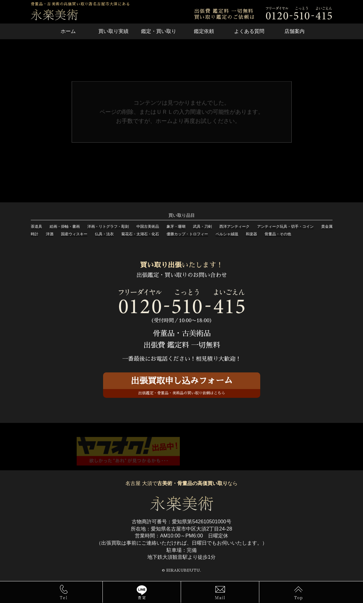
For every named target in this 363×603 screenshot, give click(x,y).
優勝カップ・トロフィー (187, 234)
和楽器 (251, 234)
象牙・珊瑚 (176, 226)
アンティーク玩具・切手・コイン (285, 226)
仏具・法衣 (104, 234)
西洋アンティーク (234, 226)
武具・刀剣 (202, 226)
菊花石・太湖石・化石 (140, 234)
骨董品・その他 (278, 234)
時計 (34, 234)
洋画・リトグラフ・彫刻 (108, 226)
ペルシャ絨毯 (227, 234)
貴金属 (327, 226)
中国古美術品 (147, 226)
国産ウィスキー (74, 234)
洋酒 (49, 234)
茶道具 (36, 226)
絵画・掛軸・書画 (65, 226)
